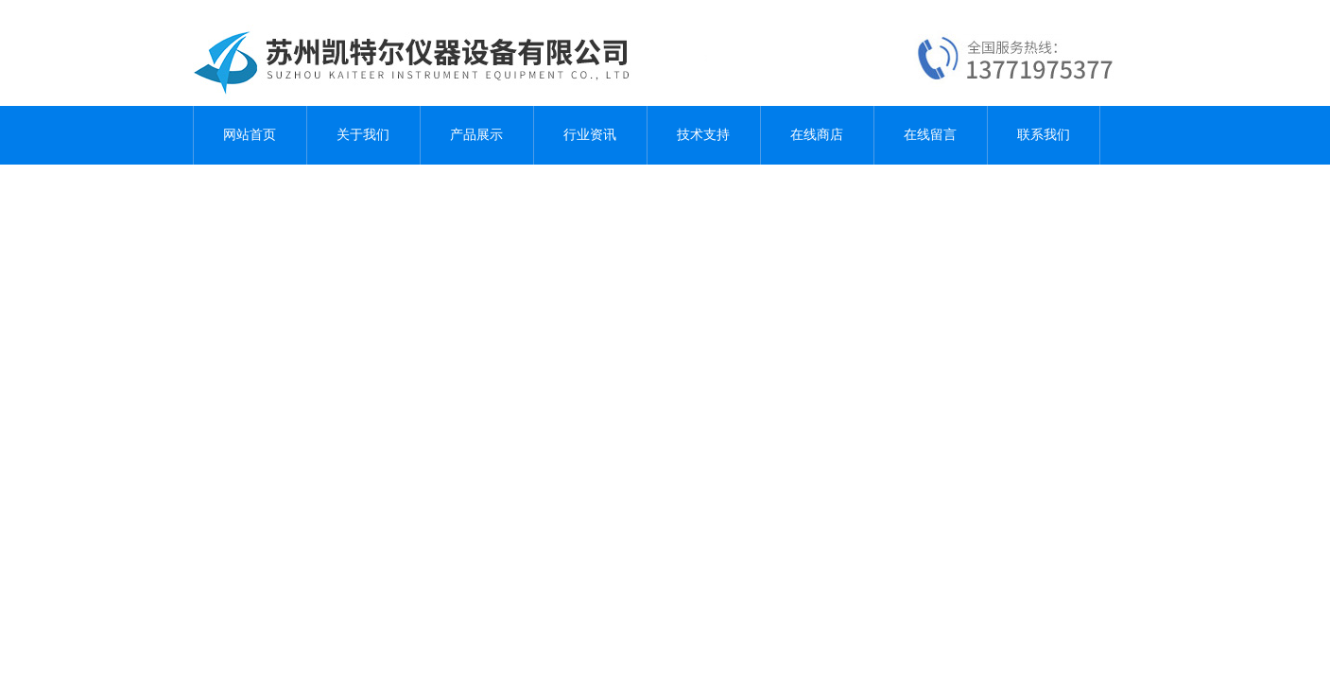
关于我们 (363, 135)
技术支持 (703, 135)
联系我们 (1043, 135)
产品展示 (476, 135)
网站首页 (249, 135)
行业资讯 (589, 135)
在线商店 (816, 135)
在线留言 (930, 135)
